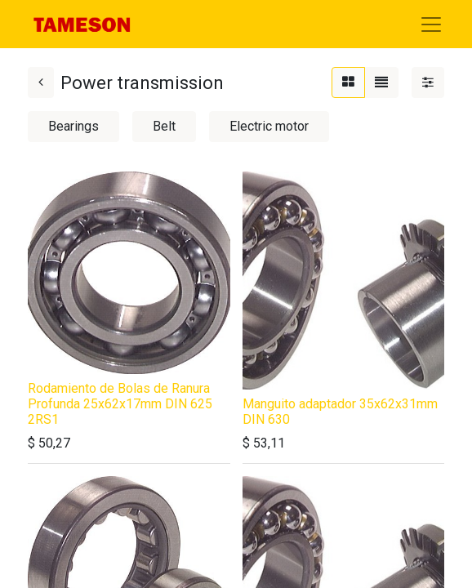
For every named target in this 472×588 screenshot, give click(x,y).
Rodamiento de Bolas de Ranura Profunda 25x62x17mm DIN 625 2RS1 (120, 404)
